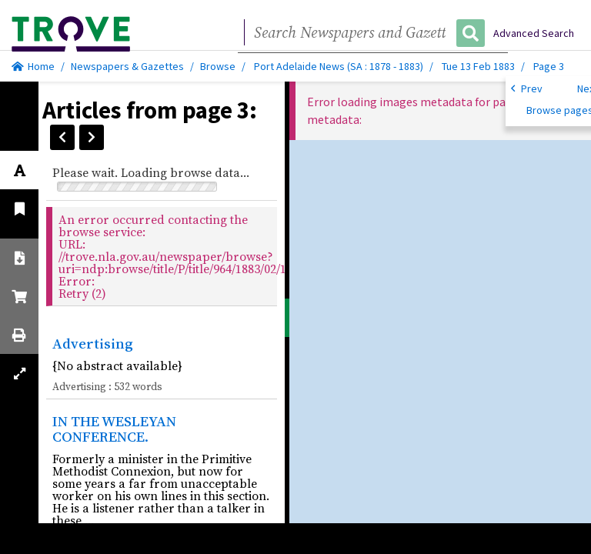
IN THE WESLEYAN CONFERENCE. (114, 429)
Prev (527, 87)
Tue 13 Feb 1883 (479, 66)
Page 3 (548, 66)
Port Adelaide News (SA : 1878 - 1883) (338, 66)
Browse (217, 66)
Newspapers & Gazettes (127, 66)
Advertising (92, 343)
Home (33, 66)
